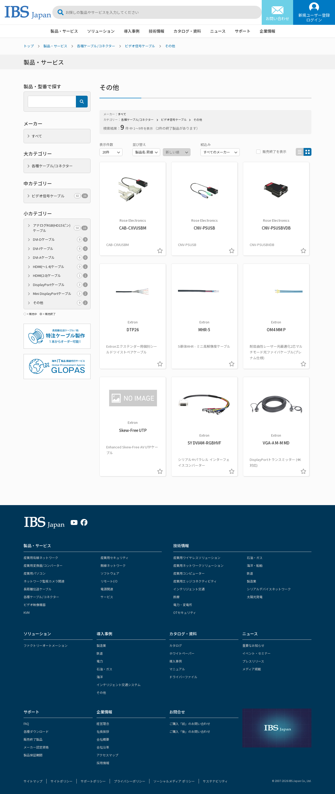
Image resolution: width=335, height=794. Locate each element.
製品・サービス (64, 31)
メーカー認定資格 (36, 747)
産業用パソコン (35, 573)
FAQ (26, 723)
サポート (242, 31)
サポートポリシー (93, 781)
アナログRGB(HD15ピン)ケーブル (60, 228)
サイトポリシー (61, 781)
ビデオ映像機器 (35, 604)
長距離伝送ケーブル (38, 589)
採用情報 (103, 763)
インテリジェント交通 (189, 589)
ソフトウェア (109, 573)
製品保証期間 (33, 755)
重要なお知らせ (253, 645)
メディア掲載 (251, 669)
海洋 (100, 677)
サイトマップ (33, 781)
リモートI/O (109, 581)
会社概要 (103, 739)
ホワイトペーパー (181, 653)
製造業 (251, 581)
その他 (170, 45)
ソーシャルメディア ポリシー (174, 781)
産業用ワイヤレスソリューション (196, 557)
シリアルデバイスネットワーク (269, 589)
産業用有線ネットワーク (41, 557)
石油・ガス (255, 557)
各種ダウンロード (36, 731)
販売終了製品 (33, 739)
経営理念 (103, 723)
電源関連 (106, 589)
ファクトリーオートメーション (46, 645)
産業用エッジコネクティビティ (195, 581)
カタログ (175, 645)
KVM (27, 612)
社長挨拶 (103, 731)
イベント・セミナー (256, 653)
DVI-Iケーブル (60, 248)
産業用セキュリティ (114, 557)
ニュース (218, 31)
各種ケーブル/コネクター (96, 45)
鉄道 (250, 573)
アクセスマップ (107, 755)
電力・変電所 (182, 604)
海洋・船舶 (255, 565)
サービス (106, 597)
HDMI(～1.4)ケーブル (60, 266)
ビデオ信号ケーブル (140, 45)
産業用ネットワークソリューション (198, 565)
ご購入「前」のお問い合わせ (189, 723)
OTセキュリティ (184, 612)
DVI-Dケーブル (60, 239)
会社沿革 (103, 747)
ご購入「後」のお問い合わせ (189, 731)
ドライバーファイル (183, 677)
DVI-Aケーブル (60, 257)
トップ (29, 45)
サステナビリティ (215, 781)
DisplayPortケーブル (60, 284)
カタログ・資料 (187, 31)
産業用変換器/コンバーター (43, 565)
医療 (176, 597)
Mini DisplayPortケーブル (60, 293)
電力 (100, 661)
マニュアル (177, 669)
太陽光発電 (255, 597)
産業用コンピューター (189, 573)
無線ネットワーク (113, 565)
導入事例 (131, 31)
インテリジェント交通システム (119, 684)
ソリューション (101, 31)
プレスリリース (253, 661)
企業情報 (267, 31)
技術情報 (156, 31)
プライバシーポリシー (129, 781)
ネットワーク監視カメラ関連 (44, 581)
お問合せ (177, 712)
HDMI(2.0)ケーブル (60, 275)
